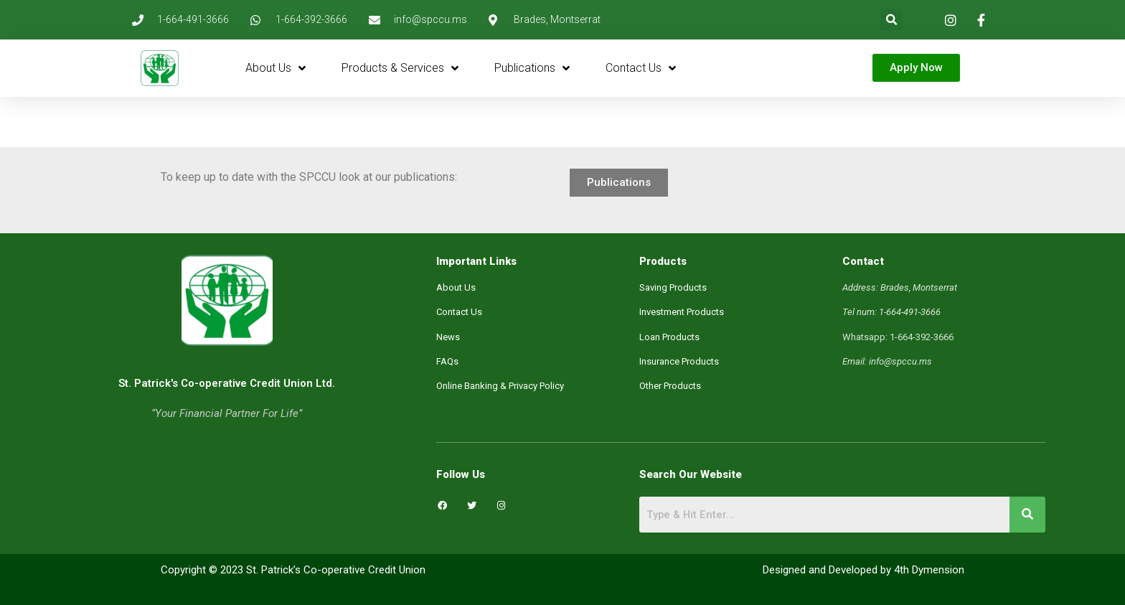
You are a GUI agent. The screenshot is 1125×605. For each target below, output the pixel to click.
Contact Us (641, 68)
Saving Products (673, 287)
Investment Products (681, 311)
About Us (275, 68)
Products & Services (400, 68)
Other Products (670, 385)
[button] (891, 20)
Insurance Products (679, 361)
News (448, 337)
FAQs (447, 361)
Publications (532, 68)
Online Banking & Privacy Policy (500, 385)
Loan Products (669, 337)
